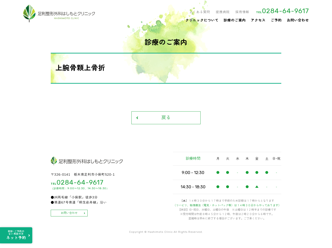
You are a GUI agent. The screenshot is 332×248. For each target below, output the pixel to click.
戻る (166, 118)
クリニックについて (202, 20)
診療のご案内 (235, 20)
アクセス (258, 20)
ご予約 (276, 20)
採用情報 (242, 12)
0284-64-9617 (285, 11)
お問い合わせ (298, 20)
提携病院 (223, 12)
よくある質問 (199, 12)
